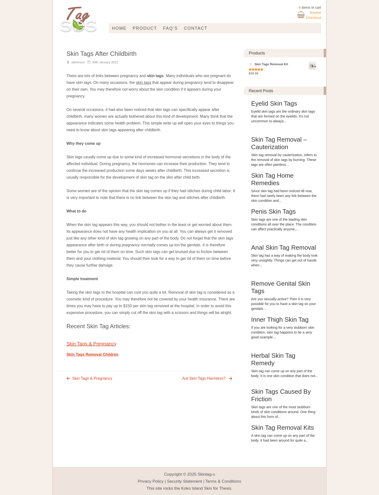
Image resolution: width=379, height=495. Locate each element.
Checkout (313, 17)
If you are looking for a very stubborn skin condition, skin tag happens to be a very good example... (282, 332)
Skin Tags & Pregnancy (91, 343)
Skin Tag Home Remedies (272, 179)
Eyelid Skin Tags (274, 103)
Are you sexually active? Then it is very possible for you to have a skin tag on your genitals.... (283, 304)
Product (145, 28)
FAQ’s (170, 28)
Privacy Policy (151, 481)
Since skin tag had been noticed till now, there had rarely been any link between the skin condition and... (283, 196)
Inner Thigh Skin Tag (280, 319)
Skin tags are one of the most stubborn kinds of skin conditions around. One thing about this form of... (283, 412)
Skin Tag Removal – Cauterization (279, 143)
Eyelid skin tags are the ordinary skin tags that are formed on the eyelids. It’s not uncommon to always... (283, 116)
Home (119, 28)
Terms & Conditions (223, 481)
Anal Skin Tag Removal (283, 247)
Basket (315, 12)
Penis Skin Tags (273, 211)
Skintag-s (206, 474)
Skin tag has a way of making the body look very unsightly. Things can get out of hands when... (284, 260)
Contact (196, 28)
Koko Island (192, 488)
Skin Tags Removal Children (92, 354)
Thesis (225, 488)
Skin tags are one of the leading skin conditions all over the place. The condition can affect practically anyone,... (283, 224)
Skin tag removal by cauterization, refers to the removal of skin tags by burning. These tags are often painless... (284, 160)
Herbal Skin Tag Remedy (273, 359)
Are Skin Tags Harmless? (204, 378)
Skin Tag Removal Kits (282, 427)
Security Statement (184, 481)
